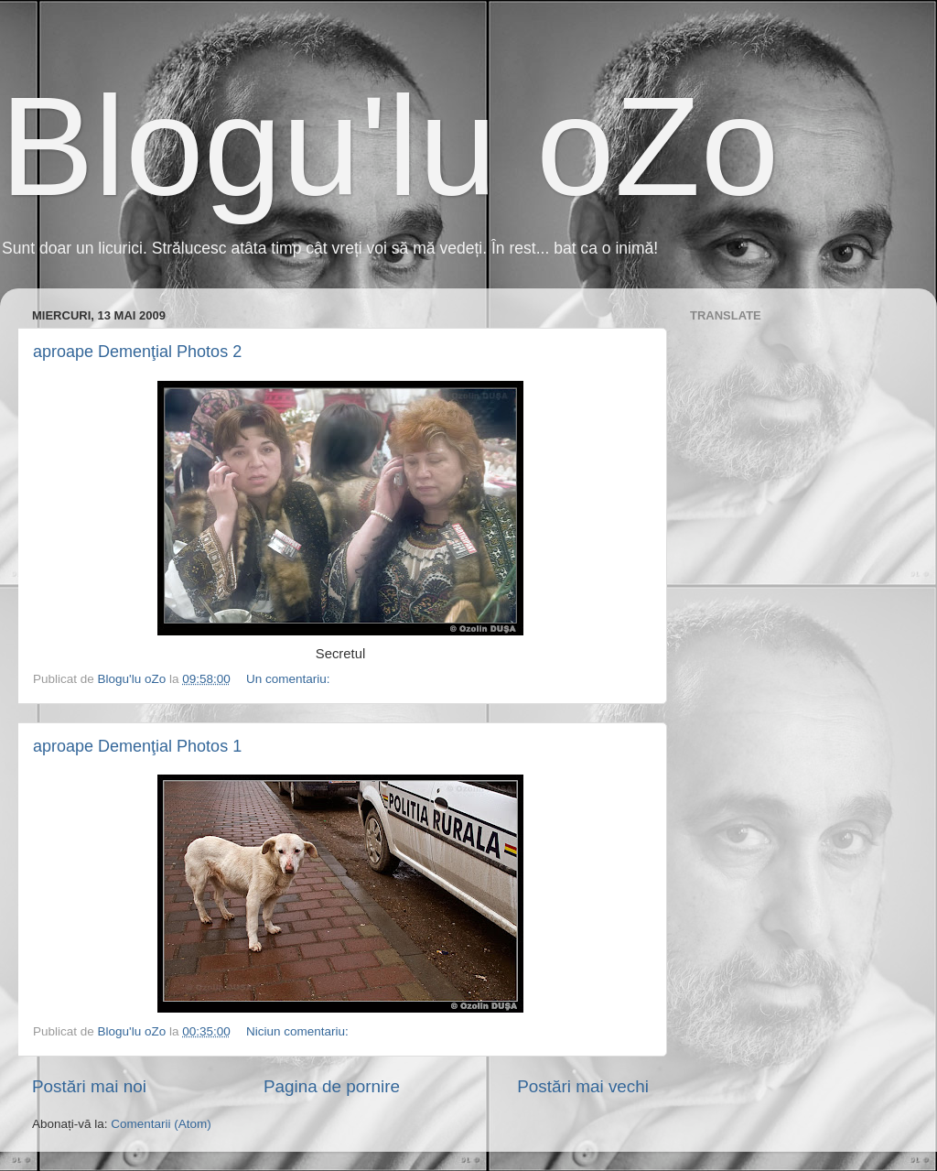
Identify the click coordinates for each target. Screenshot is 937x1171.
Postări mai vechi (583, 1086)
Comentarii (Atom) (161, 1124)
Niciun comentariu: (299, 1031)
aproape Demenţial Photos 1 (137, 746)
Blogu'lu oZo (389, 146)
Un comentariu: (289, 679)
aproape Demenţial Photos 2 (137, 351)
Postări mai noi (89, 1086)
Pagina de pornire (332, 1086)
